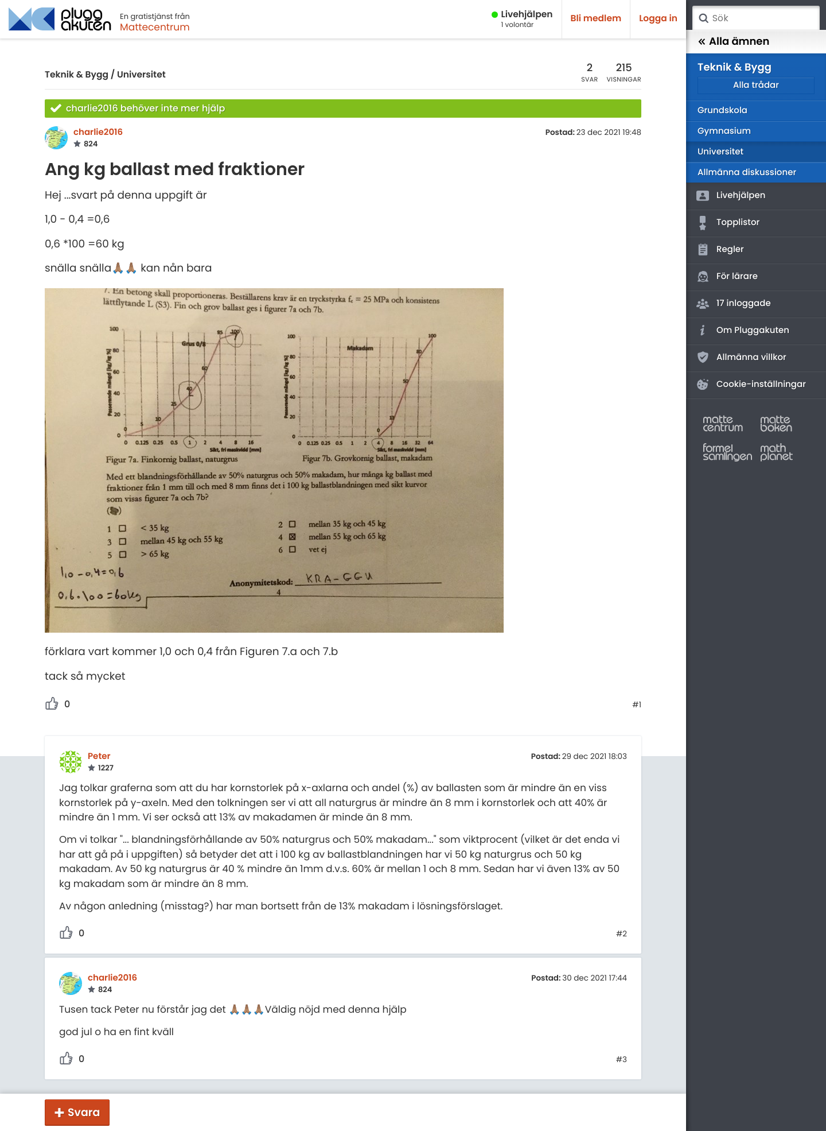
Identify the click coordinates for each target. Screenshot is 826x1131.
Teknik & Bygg (76, 75)
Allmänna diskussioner (747, 172)
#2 (621, 934)
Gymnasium (724, 131)
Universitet (141, 75)
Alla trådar (756, 85)
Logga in (658, 19)
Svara (84, 1112)
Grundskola (722, 110)
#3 (621, 1060)
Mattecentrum (155, 27)
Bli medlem (596, 19)
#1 (636, 705)
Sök (703, 18)
